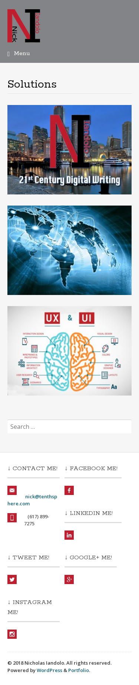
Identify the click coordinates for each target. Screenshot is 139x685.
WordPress (49, 670)
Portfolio (78, 670)
